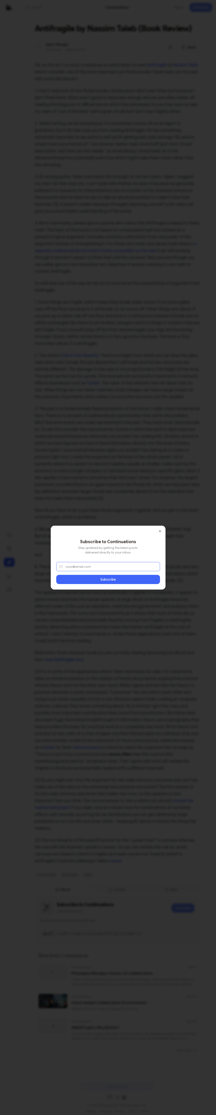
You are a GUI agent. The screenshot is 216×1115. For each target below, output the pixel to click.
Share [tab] (172, 890)
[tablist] (117, 889)
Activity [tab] (117, 890)
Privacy (120, 1109)
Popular (91, 1109)
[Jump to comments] (170, 47)
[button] (49, 7)
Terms (133, 1109)
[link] (117, 7)
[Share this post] (189, 47)
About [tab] (62, 890)
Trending (106, 1109)
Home (144, 1109)
